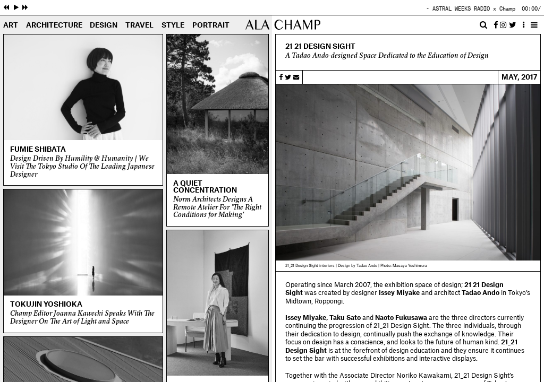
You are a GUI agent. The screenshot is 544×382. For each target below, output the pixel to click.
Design (103, 25)
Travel (139, 25)
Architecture (54, 25)
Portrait (211, 25)
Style (173, 25)
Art (10, 25)
